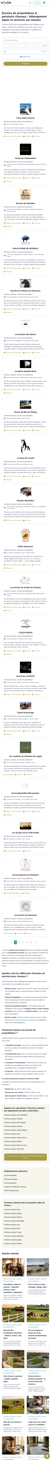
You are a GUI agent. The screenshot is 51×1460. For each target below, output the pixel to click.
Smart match (8, 9)
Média (6, 11)
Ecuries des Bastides (7, 664)
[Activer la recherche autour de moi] (5, 153)
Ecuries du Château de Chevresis (11, 1221)
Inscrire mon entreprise (8, 36)
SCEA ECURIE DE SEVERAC (10, 943)
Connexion (12, 4)
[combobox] (9, 94)
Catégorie (4, 41)
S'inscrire (5, 4)
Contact (7, 13)
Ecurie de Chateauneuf (8, 384)
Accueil (7, 8)
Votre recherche (5, 38)
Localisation (4, 97)
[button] (33, 4)
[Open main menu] (28, 4)
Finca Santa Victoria (7, 157)
